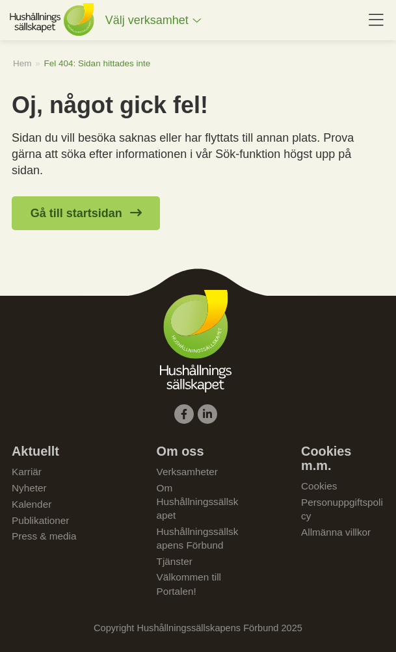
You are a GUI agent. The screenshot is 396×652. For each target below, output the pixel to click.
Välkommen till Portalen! (189, 583)
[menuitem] (153, 20)
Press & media (44, 535)
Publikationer (40, 520)
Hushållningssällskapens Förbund (198, 538)
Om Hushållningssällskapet (198, 501)
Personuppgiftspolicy (342, 509)
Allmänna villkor (336, 532)
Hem (22, 63)
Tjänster (174, 561)
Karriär (27, 471)
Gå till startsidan (76, 213)
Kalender (31, 504)
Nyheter (29, 487)
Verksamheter (187, 471)
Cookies (319, 485)
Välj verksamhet (147, 20)
